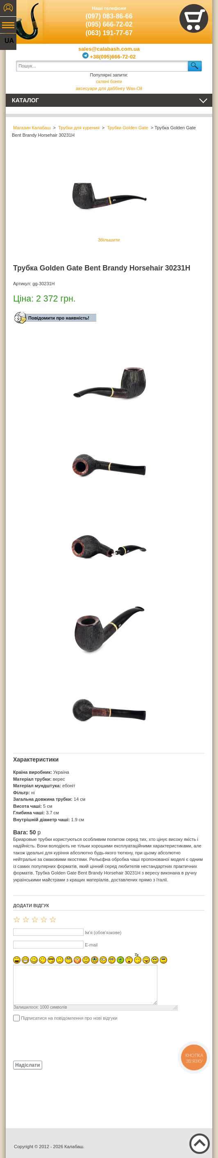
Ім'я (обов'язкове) (103, 932)
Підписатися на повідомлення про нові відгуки (69, 1018)
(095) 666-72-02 (109, 24)
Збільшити (109, 198)
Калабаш (24, 20)
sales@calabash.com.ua (109, 49)
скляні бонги (109, 81)
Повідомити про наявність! (58, 317)
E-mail (91, 944)
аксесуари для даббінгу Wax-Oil (109, 88)
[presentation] (75, 1041)
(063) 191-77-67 (109, 32)
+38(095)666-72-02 (109, 57)
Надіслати (27, 1065)
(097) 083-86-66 (109, 16)
